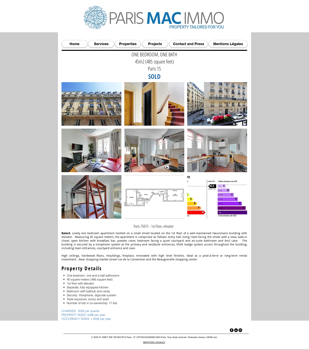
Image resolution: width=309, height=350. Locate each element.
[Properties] (128, 43)
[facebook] (232, 330)
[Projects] (155, 43)
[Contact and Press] (188, 43)
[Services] (101, 43)
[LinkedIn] (236, 330)
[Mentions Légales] (228, 43)
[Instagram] (240, 330)
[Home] (74, 43)
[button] (91, 104)
